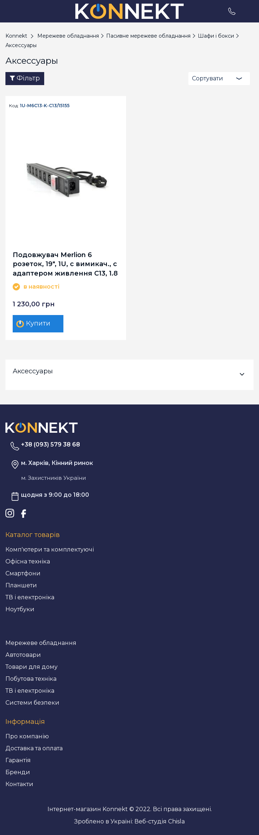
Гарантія (18, 760)
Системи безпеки (32, 702)
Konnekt (16, 36)
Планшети (21, 585)
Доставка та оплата (34, 748)
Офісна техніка (27, 561)
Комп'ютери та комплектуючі (49, 549)
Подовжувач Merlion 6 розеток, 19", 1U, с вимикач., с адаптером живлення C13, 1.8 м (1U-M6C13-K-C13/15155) (65, 264)
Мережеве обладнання (40, 642)
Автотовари (23, 654)
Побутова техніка (31, 678)
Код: (14, 105)
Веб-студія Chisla (159, 821)
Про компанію (27, 736)
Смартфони (23, 573)
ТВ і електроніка (29, 597)
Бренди (17, 772)
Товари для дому (31, 666)
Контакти (19, 784)
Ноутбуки (19, 609)
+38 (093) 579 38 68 (50, 444)
